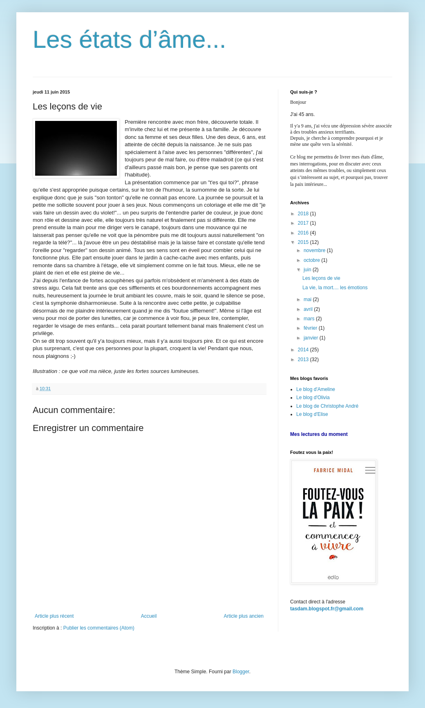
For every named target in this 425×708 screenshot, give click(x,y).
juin (308, 269)
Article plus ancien (244, 616)
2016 (304, 233)
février (311, 328)
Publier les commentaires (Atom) (98, 628)
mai (308, 299)
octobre (312, 260)
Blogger (241, 671)
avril (309, 309)
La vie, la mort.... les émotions (334, 287)
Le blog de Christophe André (327, 406)
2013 (304, 359)
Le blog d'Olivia (313, 397)
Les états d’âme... (129, 39)
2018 (304, 214)
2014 (304, 350)
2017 (304, 223)
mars (310, 319)
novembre (315, 250)
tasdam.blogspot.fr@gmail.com (326, 609)
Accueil (149, 616)
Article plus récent (54, 616)
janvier (312, 338)
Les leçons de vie (321, 278)
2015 (304, 242)
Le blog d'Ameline (315, 389)
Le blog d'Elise (312, 414)
